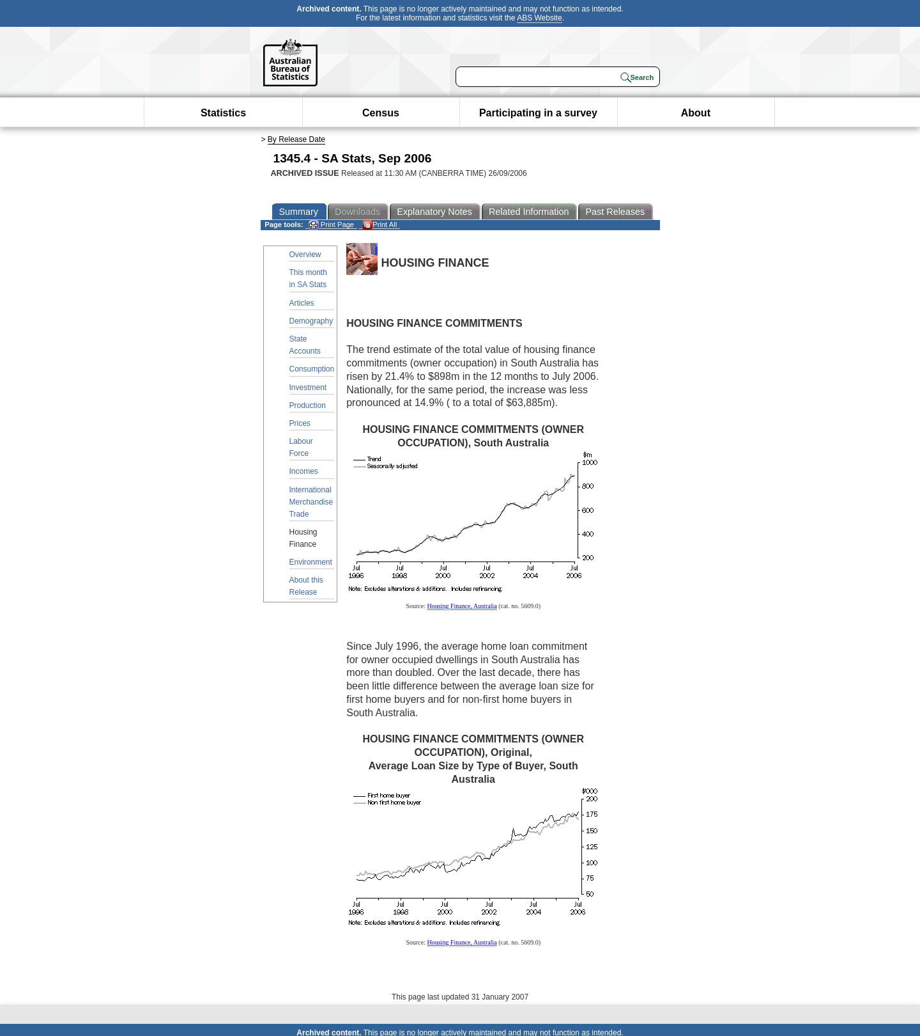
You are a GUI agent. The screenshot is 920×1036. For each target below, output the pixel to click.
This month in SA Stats (308, 278)
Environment (310, 562)
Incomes (303, 471)
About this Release (306, 586)
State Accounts (305, 345)
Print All (379, 225)
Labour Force (301, 447)
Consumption (312, 369)
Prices (299, 423)
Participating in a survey (538, 112)
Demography (311, 321)
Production (307, 405)
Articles (301, 303)
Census (380, 112)
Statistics (223, 112)
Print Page (331, 225)
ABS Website (539, 17)
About (695, 112)
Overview (305, 254)
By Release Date (296, 139)
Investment (308, 387)
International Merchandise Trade (311, 502)
